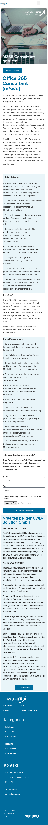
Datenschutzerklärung (30, 710)
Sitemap (6, 710)
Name (5, 476)
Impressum (7, 706)
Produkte (9, 744)
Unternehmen (10, 753)
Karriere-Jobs (10, 736)
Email (5, 486)
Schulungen (10, 727)
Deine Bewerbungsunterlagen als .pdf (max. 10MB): (22, 497)
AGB (22, 706)
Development (10, 748)
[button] (38, 3)
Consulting (9, 732)
